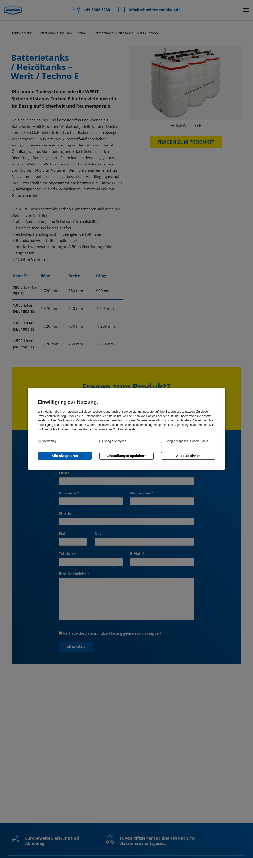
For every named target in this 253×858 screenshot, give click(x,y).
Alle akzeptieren (65, 456)
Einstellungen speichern (126, 456)
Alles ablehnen (188, 456)
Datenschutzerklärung (138, 425)
